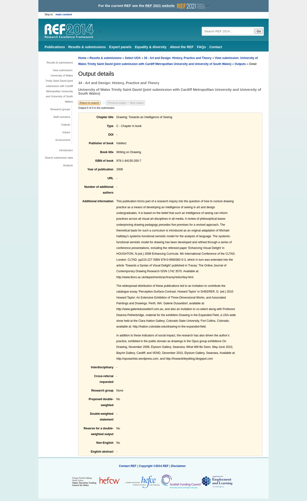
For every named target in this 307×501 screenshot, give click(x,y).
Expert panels (120, 47)
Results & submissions (87, 47)
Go (259, 31)
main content (64, 14)
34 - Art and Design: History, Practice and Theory (178, 58)
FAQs (201, 47)
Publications (55, 47)
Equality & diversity (150, 47)
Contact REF (127, 466)
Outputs (65, 124)
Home (82, 58)
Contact (215, 47)
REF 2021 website (175, 6)
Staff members (61, 116)
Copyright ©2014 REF (154, 466)
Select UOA (133, 58)
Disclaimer (178, 466)
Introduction (66, 150)
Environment (63, 139)
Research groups (60, 109)
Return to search (89, 102)
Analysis (68, 165)
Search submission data (59, 157)
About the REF (182, 47)
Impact (66, 132)
